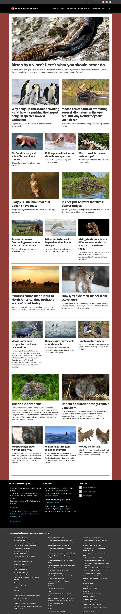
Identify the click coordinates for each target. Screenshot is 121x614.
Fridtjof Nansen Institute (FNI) (22, 548)
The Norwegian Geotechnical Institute (92, 557)
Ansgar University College (21, 537)
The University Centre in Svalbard (92, 573)
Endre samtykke (15, 521)
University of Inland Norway (90, 588)
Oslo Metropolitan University (56, 588)
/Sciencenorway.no (89, 487)
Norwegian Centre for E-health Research (25, 601)
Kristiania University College (21, 564)
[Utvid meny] (109, 8)
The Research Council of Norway (91, 570)
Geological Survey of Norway (21, 551)
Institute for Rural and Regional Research (25, 556)
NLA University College (20, 585)
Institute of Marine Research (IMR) (23, 561)
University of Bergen (88, 586)
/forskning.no (87, 496)
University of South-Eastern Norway (92, 593)
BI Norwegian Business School (22, 540)
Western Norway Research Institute (92, 604)
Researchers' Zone (98, 8)
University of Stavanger (89, 596)
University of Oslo (87, 591)
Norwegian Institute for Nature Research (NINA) (61, 543)
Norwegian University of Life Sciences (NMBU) (60, 576)
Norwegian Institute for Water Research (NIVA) (60, 545)
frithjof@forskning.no (52, 502)
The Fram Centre (87, 543)
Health (55, 8)
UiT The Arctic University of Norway (92, 576)
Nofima (16, 587)
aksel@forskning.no (61, 491)
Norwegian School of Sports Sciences (58, 570)
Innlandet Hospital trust (20, 553)
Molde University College (20, 569)
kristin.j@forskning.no (62, 509)
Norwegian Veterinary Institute (56, 578)
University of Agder (88, 583)
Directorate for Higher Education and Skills (25, 543)
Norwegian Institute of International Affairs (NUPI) (61, 553)
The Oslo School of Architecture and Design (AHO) (96, 567)
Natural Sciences (83, 8)
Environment (71, 8)
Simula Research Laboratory (55, 603)
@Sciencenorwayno (89, 492)
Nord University (18, 590)
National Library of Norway (21, 572)
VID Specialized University (90, 599)
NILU (15, 582)
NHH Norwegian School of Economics (24, 575)
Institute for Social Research (21, 559)
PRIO (49, 591)
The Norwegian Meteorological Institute (93, 560)
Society (62, 8)
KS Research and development (22, 567)
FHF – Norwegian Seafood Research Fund (25, 545)
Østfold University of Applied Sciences (93, 611)
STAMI (50, 608)
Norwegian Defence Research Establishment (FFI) (61, 540)
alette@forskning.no (51, 496)
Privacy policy (14, 507)
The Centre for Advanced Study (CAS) (93, 537)
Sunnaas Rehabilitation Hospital (56, 611)
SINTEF (50, 606)
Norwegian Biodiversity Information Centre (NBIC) (27, 595)
